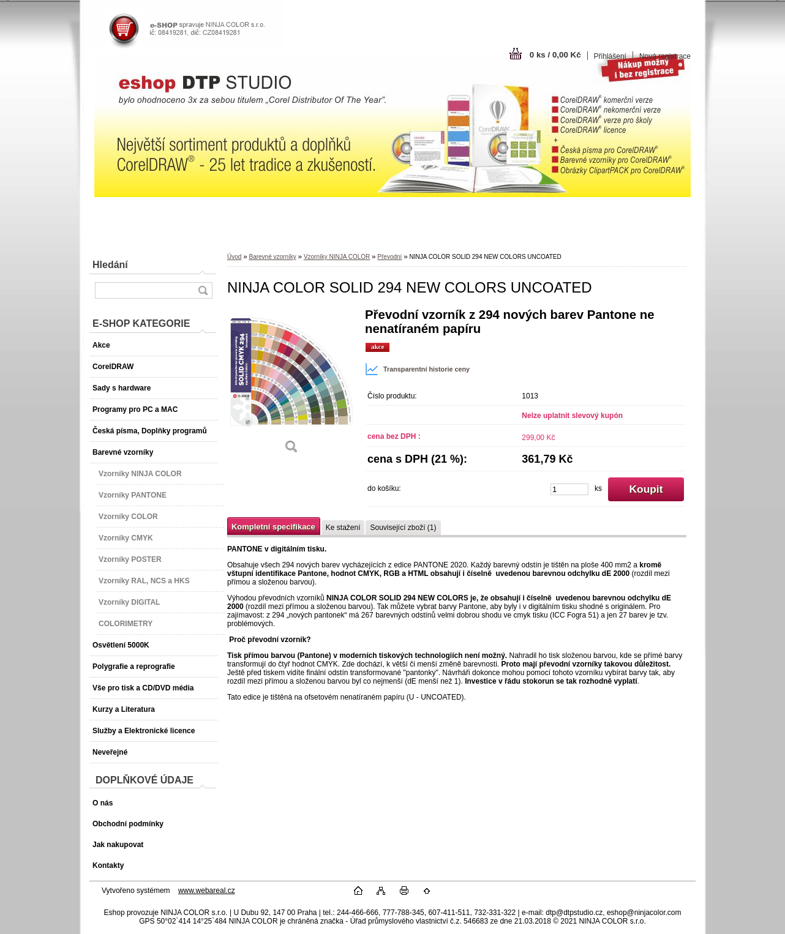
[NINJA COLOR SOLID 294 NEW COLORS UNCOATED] (291, 385)
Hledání (110, 265)
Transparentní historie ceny (417, 369)
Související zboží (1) (403, 527)
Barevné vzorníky (272, 256)
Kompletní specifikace (273, 526)
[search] (203, 290)
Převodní (389, 256)
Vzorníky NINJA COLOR (337, 256)
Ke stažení (343, 527)
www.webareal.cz (206, 890)
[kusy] (569, 489)
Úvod (234, 256)
